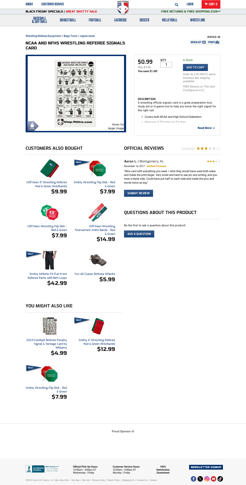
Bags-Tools (70, 36)
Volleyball (169, 24)
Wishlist (196, 42)
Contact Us (142, 480)
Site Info (86, 480)
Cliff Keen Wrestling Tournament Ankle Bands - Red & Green (94, 230)
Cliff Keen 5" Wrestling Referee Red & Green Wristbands (46, 184)
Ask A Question (139, 234)
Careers (153, 480)
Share (32, 125)
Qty (163, 60)
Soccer (144, 24)
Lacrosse (120, 24)
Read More (206, 128)
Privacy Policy (98, 480)
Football (95, 24)
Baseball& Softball (39, 24)
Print (211, 42)
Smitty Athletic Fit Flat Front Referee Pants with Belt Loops (47, 276)
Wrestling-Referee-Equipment (43, 36)
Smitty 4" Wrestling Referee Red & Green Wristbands (97, 342)
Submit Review (138, 193)
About (29, 5)
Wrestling (197, 24)
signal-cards (87, 36)
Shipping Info (128, 480)
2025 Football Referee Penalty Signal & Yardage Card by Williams (46, 344)
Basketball (68, 24)
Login (190, 5)
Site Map (75, 480)
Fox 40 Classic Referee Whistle (95, 274)
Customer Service (52, 5)
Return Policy (113, 480)
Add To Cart (195, 67)
